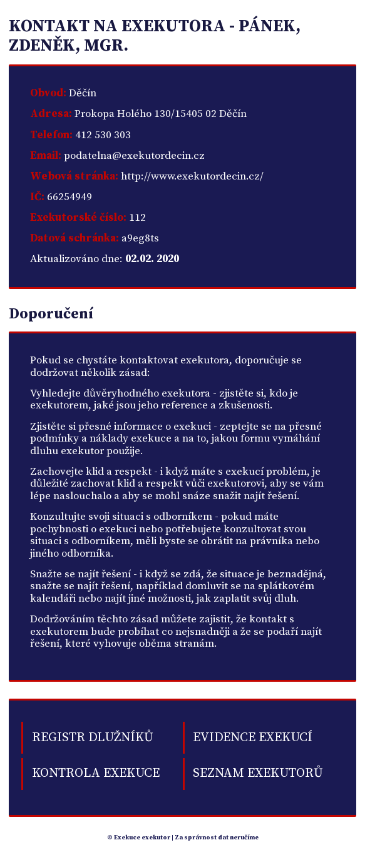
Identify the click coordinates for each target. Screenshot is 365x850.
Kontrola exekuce (96, 773)
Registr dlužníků (92, 737)
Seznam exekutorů (258, 773)
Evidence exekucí (252, 737)
